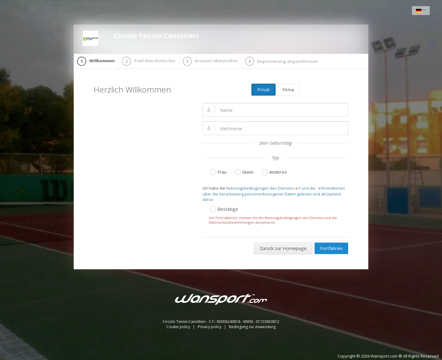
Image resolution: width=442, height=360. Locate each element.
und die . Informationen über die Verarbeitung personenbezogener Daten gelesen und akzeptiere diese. (274, 193)
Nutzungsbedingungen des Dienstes (260, 188)
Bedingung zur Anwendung (252, 326)
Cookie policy (178, 326)
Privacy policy (210, 326)
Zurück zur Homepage (283, 248)
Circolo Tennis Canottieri (140, 38)
